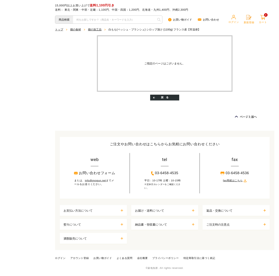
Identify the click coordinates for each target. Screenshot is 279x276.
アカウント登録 (79, 258)
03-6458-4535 (164, 173)
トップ (59, 29)
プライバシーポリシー (165, 258)
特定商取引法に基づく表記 (199, 258)
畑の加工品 (95, 29)
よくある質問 (125, 258)
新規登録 (249, 19)
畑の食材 (75, 29)
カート (263, 19)
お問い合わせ (208, 19)
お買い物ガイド (180, 19)
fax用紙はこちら (235, 180)
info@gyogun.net (95, 180)
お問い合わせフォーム (94, 173)
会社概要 (142, 258)
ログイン (233, 19)
